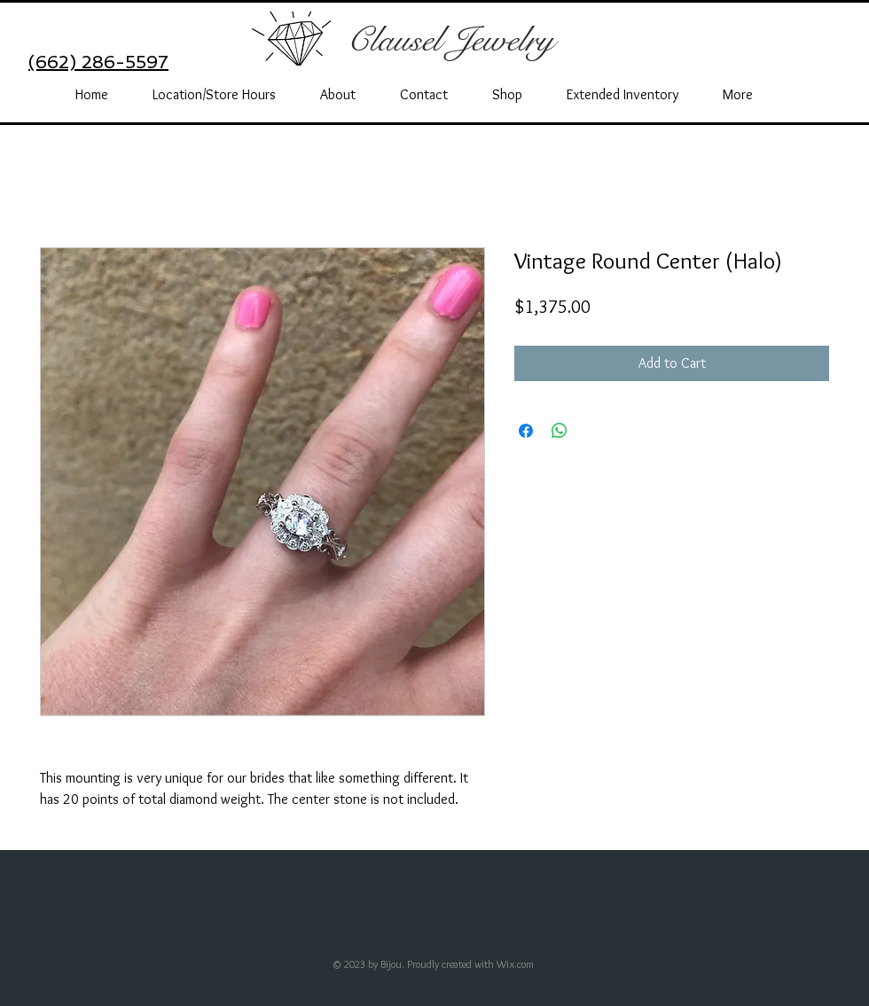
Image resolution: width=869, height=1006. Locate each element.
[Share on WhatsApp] (559, 430)
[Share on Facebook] (525, 430)
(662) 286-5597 (98, 62)
